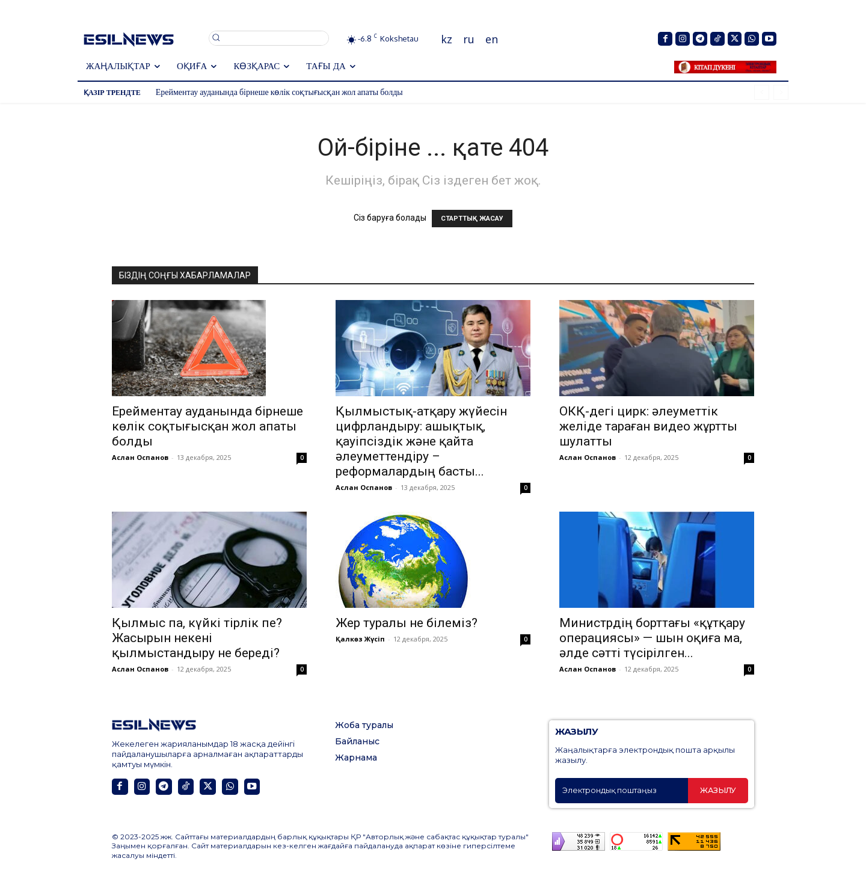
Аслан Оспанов (140, 457)
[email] (621, 790)
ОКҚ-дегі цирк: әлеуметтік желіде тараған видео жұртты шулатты (648, 426)
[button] (268, 37)
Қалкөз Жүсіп (360, 638)
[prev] (761, 92)
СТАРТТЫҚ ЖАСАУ (472, 218)
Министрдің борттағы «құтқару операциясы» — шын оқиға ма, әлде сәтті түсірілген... (652, 638)
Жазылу (717, 790)
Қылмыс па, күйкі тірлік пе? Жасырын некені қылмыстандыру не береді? (197, 638)
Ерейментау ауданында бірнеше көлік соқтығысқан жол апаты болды (279, 92)
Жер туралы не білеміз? (407, 623)
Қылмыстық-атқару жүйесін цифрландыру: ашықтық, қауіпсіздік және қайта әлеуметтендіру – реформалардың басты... (421, 441)
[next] (780, 92)
